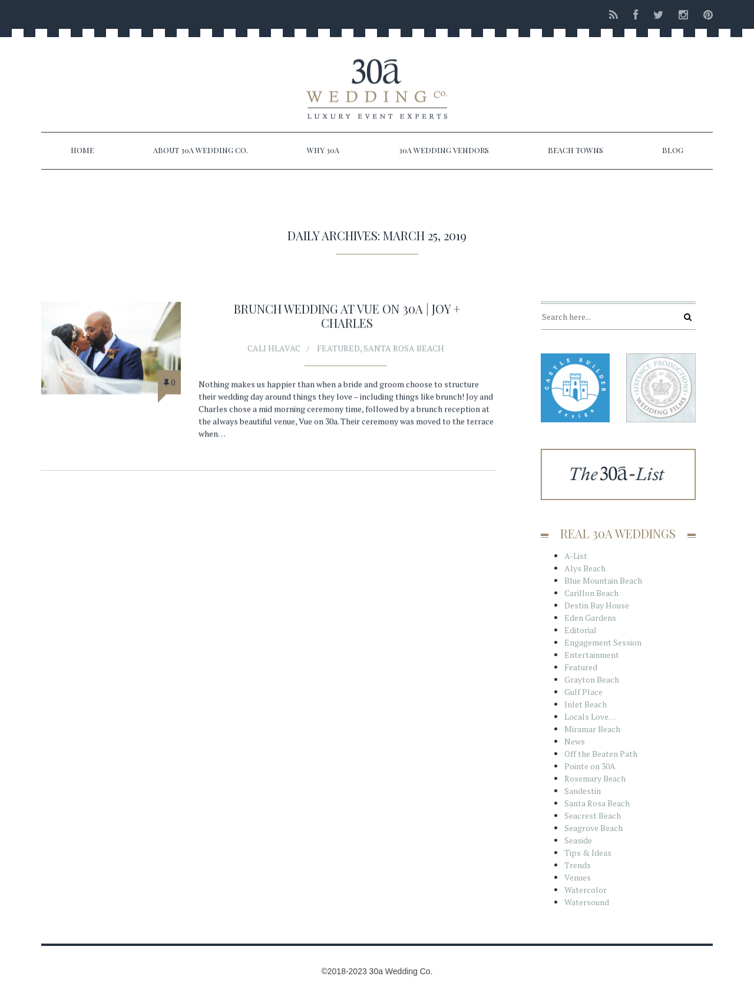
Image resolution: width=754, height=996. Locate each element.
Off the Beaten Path (600, 753)
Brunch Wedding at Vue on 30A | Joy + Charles (347, 317)
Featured (338, 349)
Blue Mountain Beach (603, 580)
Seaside (578, 840)
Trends (577, 865)
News (574, 741)
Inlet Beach (585, 704)
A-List (575, 555)
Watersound (586, 902)
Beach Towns (575, 150)
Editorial (580, 630)
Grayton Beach (591, 679)
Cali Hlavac (273, 349)
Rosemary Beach (595, 778)
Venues (577, 877)
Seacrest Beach (592, 815)
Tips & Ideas (587, 852)
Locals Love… (590, 716)
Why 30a (323, 150)
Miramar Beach (592, 728)
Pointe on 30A (590, 766)
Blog (672, 150)
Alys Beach (585, 568)
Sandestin (582, 790)
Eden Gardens (590, 617)
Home (82, 150)
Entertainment (591, 654)
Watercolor (585, 889)
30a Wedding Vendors (444, 150)
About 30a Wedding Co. (200, 150)
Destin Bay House (596, 605)
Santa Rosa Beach (403, 349)
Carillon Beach (591, 592)
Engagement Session (602, 642)
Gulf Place (583, 691)
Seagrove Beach (593, 827)
